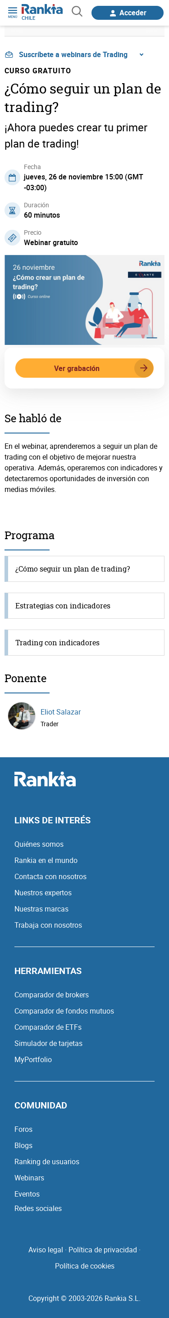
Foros (23, 1129)
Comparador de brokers (51, 995)
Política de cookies (84, 1266)
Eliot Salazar (61, 712)
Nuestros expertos (43, 893)
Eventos (27, 1194)
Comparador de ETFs (48, 1027)
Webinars (29, 1178)
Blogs (23, 1145)
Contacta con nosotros (50, 876)
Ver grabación (103, 368)
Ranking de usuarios (46, 1161)
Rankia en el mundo (46, 860)
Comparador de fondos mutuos (64, 1011)
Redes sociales (38, 1208)
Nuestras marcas (41, 909)
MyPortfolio (33, 1059)
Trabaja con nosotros (48, 925)
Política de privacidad (103, 1250)
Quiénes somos (39, 844)
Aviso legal (45, 1250)
